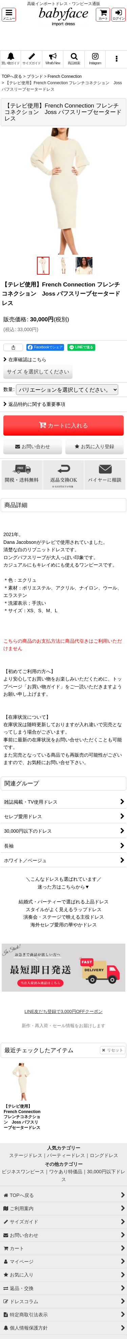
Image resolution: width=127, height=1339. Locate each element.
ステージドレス (25, 1155)
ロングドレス (104, 1155)
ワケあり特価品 (65, 1171)
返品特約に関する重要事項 (34, 404)
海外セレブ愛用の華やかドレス (63, 924)
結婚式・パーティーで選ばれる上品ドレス (64, 901)
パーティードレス (66, 1155)
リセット (112, 1050)
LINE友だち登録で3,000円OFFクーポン (63, 1011)
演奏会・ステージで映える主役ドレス (63, 917)
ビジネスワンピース (23, 1171)
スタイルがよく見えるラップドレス (64, 909)
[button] (9, 15)
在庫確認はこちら (24, 359)
